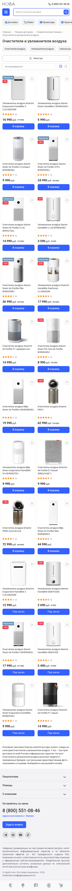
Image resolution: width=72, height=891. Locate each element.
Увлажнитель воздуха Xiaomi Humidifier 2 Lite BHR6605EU (52, 226)
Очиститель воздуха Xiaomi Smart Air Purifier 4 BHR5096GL (17, 651)
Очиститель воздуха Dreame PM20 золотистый (16, 529)
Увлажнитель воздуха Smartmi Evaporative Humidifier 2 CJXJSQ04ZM (18, 591)
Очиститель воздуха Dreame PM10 (52, 408)
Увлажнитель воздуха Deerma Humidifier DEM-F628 (53, 651)
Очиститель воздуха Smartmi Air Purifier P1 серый (52, 711)
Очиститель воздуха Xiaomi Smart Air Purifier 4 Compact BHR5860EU (16, 167)
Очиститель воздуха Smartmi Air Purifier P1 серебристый (17, 347)
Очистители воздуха (15, 49)
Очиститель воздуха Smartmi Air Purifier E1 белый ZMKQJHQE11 (52, 470)
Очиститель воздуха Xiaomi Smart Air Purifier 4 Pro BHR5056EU (51, 167)
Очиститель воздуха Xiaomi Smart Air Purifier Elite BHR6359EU (16, 288)
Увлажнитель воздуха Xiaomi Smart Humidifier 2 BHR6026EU (53, 105)
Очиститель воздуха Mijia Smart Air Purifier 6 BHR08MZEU (18, 408)
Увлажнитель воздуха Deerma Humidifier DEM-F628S (53, 590)
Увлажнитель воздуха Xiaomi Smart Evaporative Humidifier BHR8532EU (17, 713)
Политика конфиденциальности (18, 875)
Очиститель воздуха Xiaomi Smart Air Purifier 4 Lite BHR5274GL (16, 227)
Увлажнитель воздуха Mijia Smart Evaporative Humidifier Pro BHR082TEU (16, 470)
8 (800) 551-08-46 (61, 4)
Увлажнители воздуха (42, 49)
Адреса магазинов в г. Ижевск (18, 816)
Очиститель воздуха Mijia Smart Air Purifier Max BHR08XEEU (50, 531)
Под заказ (18, 611)
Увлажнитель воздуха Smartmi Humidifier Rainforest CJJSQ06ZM (53, 288)
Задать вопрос (14, 824)
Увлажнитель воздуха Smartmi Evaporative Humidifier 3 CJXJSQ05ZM (18, 106)
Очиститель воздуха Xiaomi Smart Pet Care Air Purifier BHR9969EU (51, 349)
